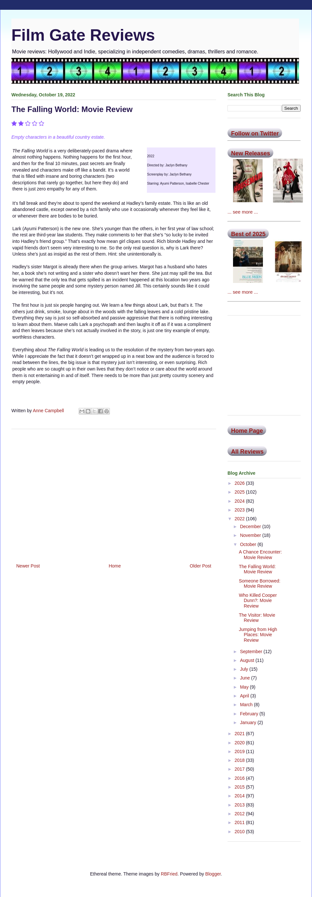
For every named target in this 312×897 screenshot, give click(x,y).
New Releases (250, 153)
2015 (240, 787)
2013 (240, 804)
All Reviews (247, 451)
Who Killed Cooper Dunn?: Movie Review (258, 601)
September (251, 651)
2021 (240, 733)
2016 (240, 778)
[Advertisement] (113, 493)
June (245, 677)
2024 (240, 501)
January (248, 722)
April (245, 695)
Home (115, 565)
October (248, 544)
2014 (240, 795)
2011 (240, 822)
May (245, 687)
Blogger (213, 873)
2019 (240, 751)
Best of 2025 (248, 234)
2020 (240, 742)
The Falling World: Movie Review (257, 569)
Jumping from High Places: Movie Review (258, 635)
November (251, 535)
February (249, 713)
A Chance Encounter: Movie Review (260, 554)
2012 (240, 813)
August (247, 660)
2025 (240, 492)
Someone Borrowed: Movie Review (259, 583)
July (244, 669)
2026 (240, 483)
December (251, 526)
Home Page (247, 430)
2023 (240, 509)
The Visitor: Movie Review (257, 617)
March (247, 704)
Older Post (200, 565)
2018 (240, 760)
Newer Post (28, 565)
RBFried (169, 873)
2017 (240, 769)
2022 (240, 518)
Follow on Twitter (255, 133)
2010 (240, 831)
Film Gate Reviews (83, 35)
